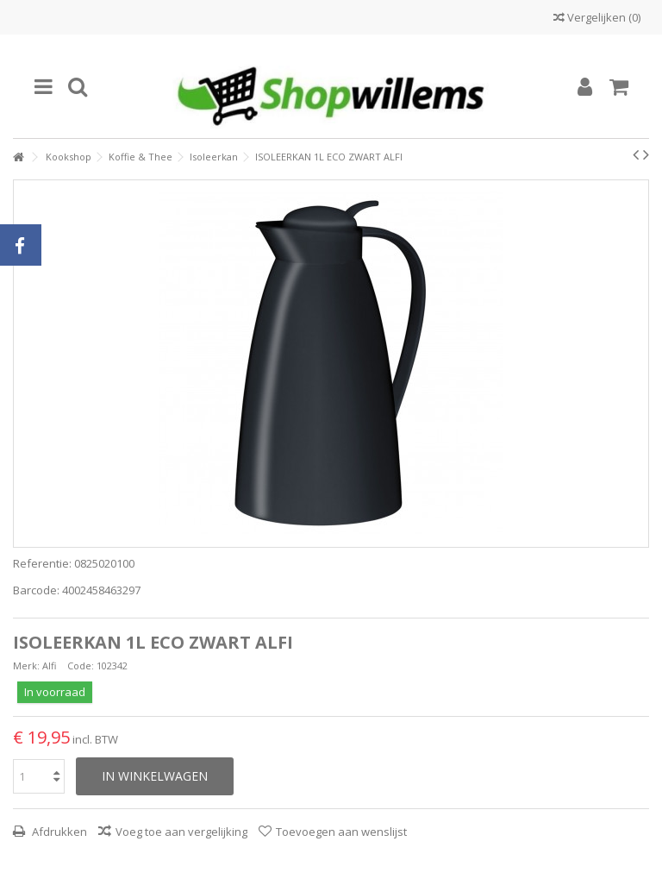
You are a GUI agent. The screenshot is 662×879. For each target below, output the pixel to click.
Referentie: (42, 563)
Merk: (26, 665)
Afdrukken (58, 831)
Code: (80, 665)
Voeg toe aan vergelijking (181, 831)
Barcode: (36, 590)
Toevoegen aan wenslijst (341, 831)
